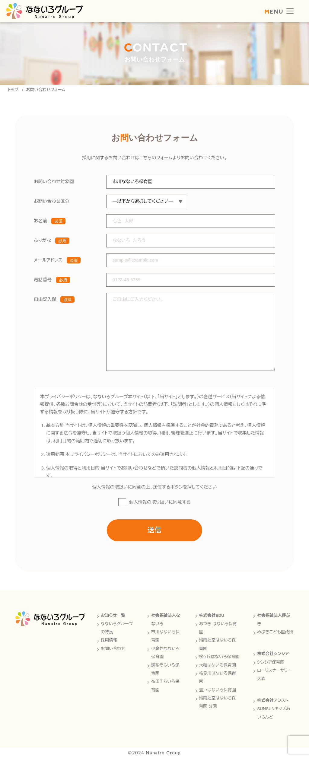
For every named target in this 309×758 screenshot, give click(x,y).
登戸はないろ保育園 (217, 690)
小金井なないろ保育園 (165, 652)
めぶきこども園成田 (275, 632)
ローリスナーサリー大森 (274, 674)
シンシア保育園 (270, 662)
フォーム (164, 161)
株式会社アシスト (272, 700)
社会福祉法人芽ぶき (273, 619)
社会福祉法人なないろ (165, 619)
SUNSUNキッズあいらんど (273, 712)
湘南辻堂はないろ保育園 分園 (217, 702)
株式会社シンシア (273, 653)
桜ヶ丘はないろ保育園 (219, 656)
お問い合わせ (113, 648)
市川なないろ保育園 (165, 636)
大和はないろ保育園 (217, 665)
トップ (13, 90)
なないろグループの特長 (117, 628)
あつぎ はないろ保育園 (218, 628)
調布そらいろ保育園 (165, 669)
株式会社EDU (212, 615)
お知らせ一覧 (113, 615)
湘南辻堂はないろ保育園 (217, 644)
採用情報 (109, 640)
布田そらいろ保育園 (165, 685)
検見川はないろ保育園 (217, 677)
